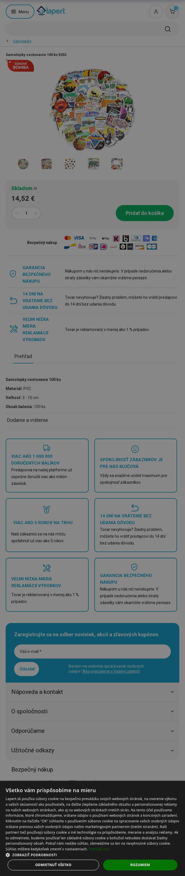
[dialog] (92, 828)
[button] (92, 854)
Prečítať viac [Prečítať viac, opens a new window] (99, 849)
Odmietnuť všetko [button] (53, 864)
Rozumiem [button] (140, 864)
